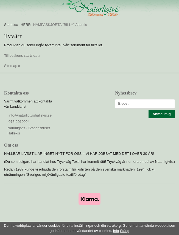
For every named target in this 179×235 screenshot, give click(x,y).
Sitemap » (12, 66)
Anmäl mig (162, 114)
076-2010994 (19, 122)
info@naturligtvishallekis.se (30, 115)
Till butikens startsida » (22, 55)
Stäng (124, 231)
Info (116, 231)
